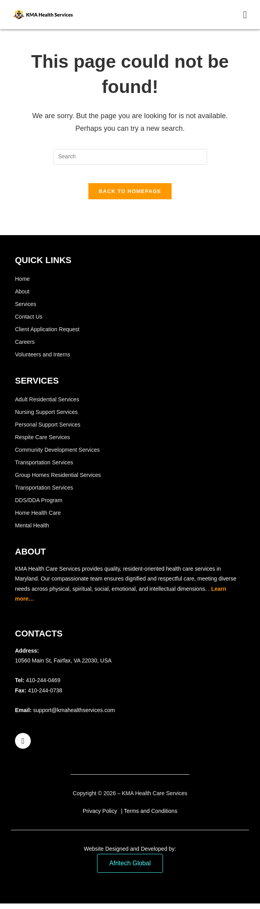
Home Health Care (38, 518)
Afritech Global (130, 868)
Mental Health (32, 531)
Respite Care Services (42, 443)
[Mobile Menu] (245, 14)
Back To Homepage (130, 197)
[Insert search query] (130, 157)
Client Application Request (47, 335)
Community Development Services (57, 455)
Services (25, 309)
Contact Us (28, 322)
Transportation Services (44, 468)
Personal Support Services (47, 430)
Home (22, 284)
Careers (25, 347)
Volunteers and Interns (42, 360)
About (22, 297)
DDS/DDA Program (38, 506)
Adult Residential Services (47, 405)
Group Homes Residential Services (58, 480)
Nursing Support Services (46, 417)
